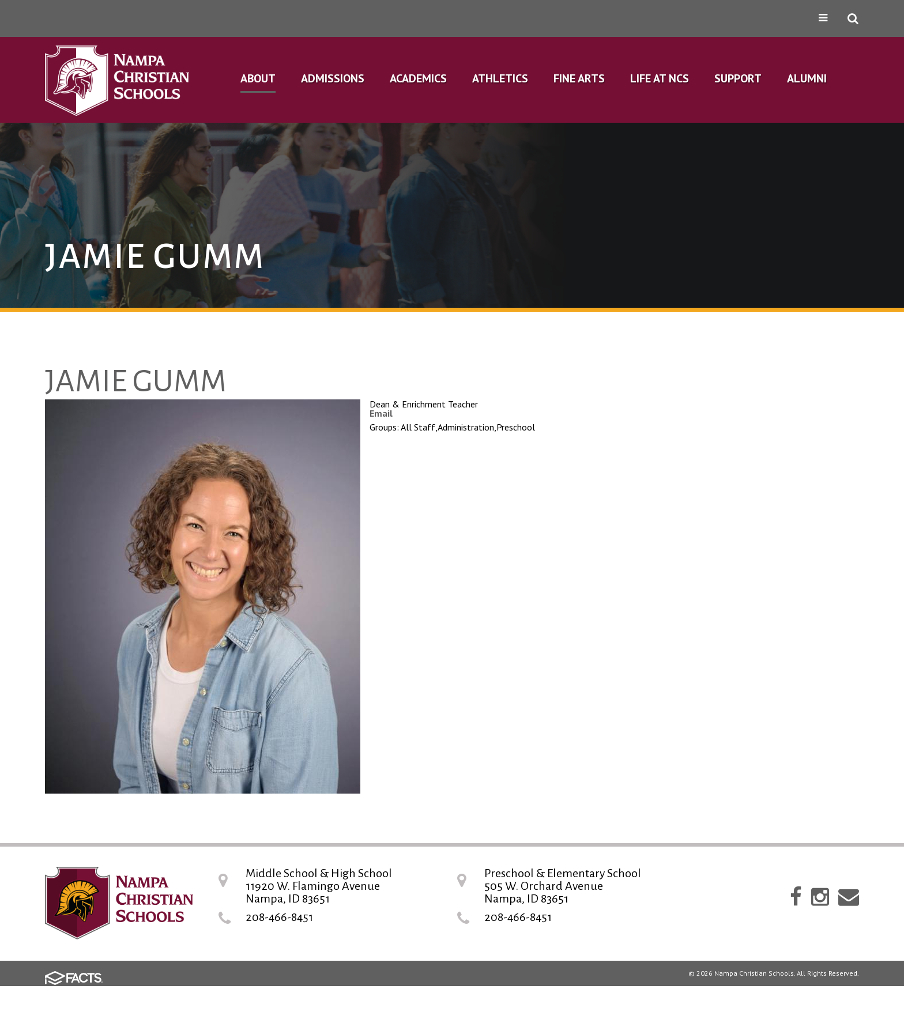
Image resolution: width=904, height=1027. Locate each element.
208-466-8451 (279, 917)
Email (381, 413)
